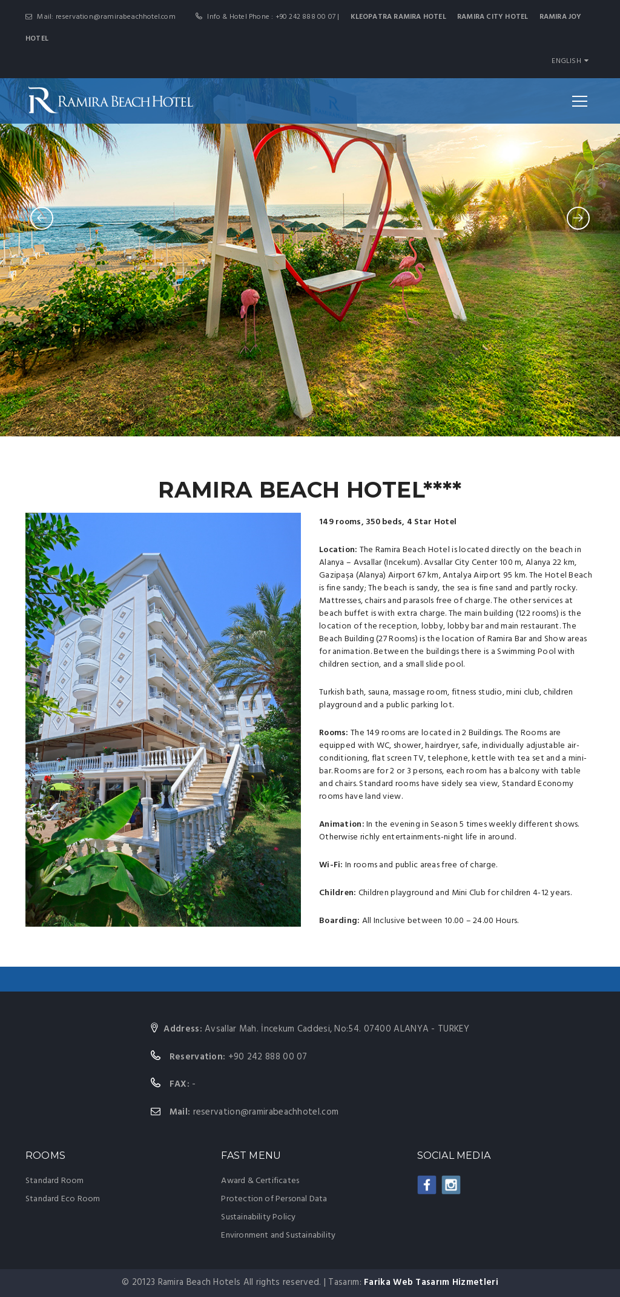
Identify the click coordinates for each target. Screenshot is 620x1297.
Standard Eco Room (62, 1199)
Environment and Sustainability (278, 1235)
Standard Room (54, 1181)
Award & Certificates (260, 1181)
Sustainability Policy (258, 1217)
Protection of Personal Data (274, 1199)
